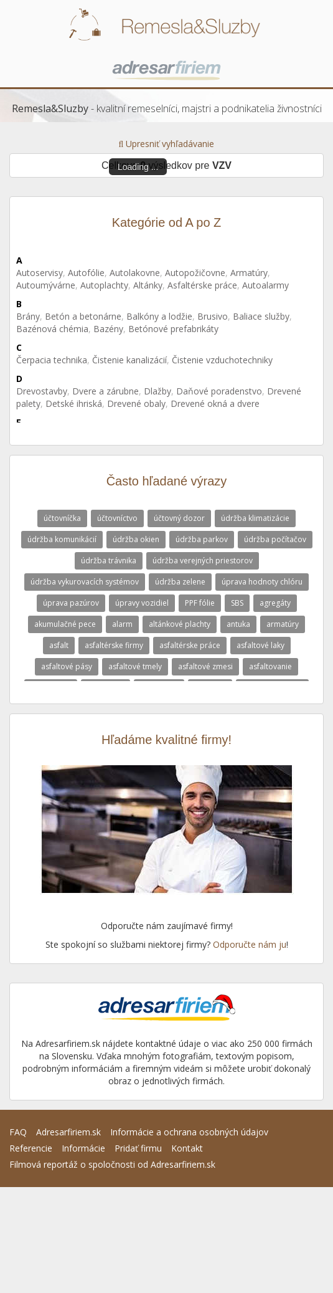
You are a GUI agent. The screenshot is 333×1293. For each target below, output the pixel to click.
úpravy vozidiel (142, 603)
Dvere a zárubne (105, 391)
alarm (122, 624)
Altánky (147, 285)
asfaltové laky (260, 645)
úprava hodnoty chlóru (262, 581)
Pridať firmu (138, 1148)
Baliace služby (261, 316)
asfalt (58, 645)
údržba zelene (180, 581)
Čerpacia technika (51, 360)
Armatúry (249, 273)
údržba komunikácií (61, 539)
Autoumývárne (45, 285)
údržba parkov (202, 539)
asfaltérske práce (189, 645)
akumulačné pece (65, 624)
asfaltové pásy (66, 666)
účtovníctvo (117, 518)
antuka (238, 624)
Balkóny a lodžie (159, 316)
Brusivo (212, 316)
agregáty (275, 603)
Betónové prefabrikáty (173, 329)
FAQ (18, 1132)
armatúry (282, 624)
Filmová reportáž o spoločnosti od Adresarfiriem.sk (112, 1164)
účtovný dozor (179, 518)
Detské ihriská (73, 403)
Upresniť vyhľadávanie (167, 144)
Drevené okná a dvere (215, 403)
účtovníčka (62, 518)
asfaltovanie (270, 666)
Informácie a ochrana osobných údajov (189, 1132)
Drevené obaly (136, 403)
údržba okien (136, 539)
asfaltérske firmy (114, 645)
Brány (28, 316)
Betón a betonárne (83, 316)
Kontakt (187, 1148)
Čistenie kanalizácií (129, 360)
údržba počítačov (275, 539)
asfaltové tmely (135, 666)
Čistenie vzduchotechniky (222, 360)
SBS (237, 603)
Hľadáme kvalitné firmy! (166, 740)
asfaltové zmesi (205, 666)
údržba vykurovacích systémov (84, 581)
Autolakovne (135, 273)
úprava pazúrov (71, 603)
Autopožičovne (195, 273)
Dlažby (157, 391)
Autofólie (86, 273)
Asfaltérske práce (202, 285)
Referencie (30, 1148)
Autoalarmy (265, 285)
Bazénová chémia (52, 329)
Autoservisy (39, 273)
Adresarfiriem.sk (68, 1132)
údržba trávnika (108, 560)
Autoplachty (104, 285)
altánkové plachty (179, 624)
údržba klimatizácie (255, 518)
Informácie (83, 1148)
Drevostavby (41, 391)
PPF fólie (200, 603)
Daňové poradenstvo (219, 391)
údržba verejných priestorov (202, 560)
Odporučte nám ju (249, 944)
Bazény (108, 329)
